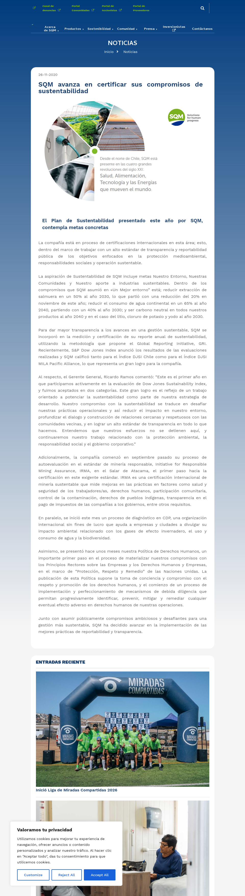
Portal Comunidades (84, 8)
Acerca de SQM (50, 29)
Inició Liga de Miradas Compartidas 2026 (77, 790)
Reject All (66, 875)
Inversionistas (174, 29)
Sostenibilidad (99, 29)
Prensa (149, 29)
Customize (33, 875)
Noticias (130, 52)
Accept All (100, 875)
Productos (73, 29)
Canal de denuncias (52, 8)
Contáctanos (202, 29)
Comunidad (126, 29)
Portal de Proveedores (141, 8)
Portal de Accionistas (113, 8)
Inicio (109, 52)
